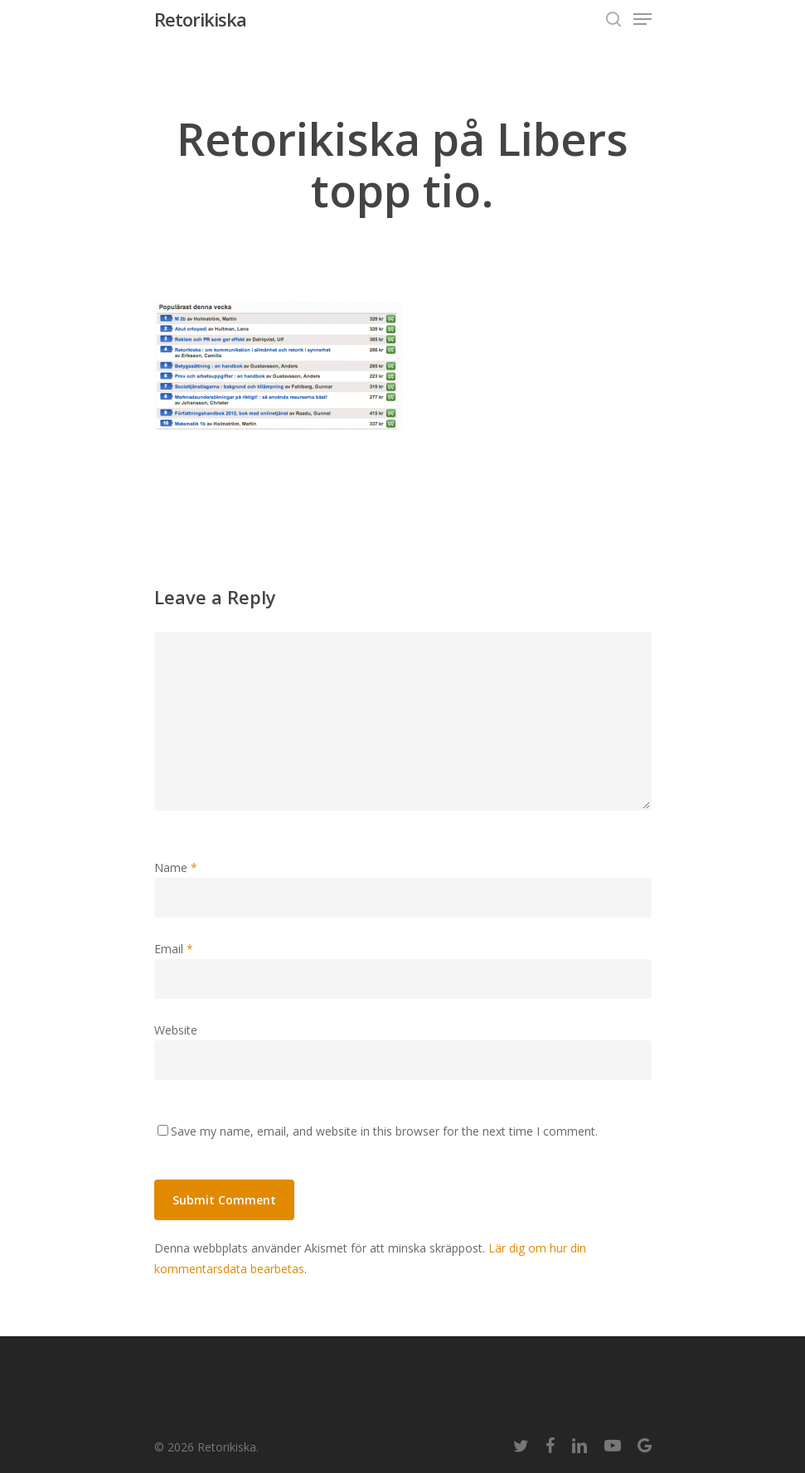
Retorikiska (200, 19)
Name (175, 867)
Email (173, 949)
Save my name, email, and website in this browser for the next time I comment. (384, 1131)
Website (175, 1030)
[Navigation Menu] (642, 19)
